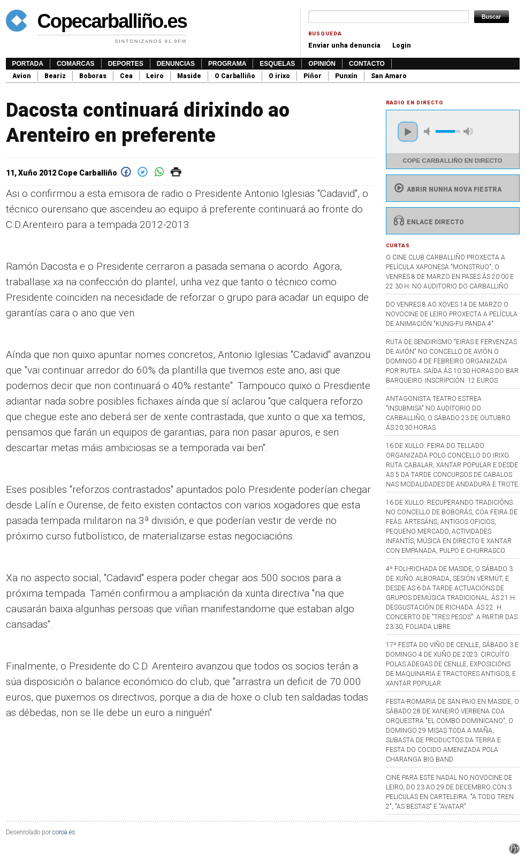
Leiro (155, 76)
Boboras (92, 76)
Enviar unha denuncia (344, 45)
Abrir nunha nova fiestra (446, 189)
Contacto (367, 63)
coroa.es (63, 832)
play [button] (408, 131)
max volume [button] (468, 131)
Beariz (55, 76)
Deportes (125, 63)
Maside (189, 76)
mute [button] (428, 131)
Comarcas (76, 63)
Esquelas (277, 63)
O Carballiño (235, 76)
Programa (227, 63)
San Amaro (389, 76)
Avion (21, 76)
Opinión (322, 63)
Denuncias (176, 63)
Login (401, 45)
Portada (27, 63)
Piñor (312, 76)
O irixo (279, 76)
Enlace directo (428, 222)
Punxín (346, 76)
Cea (126, 76)
